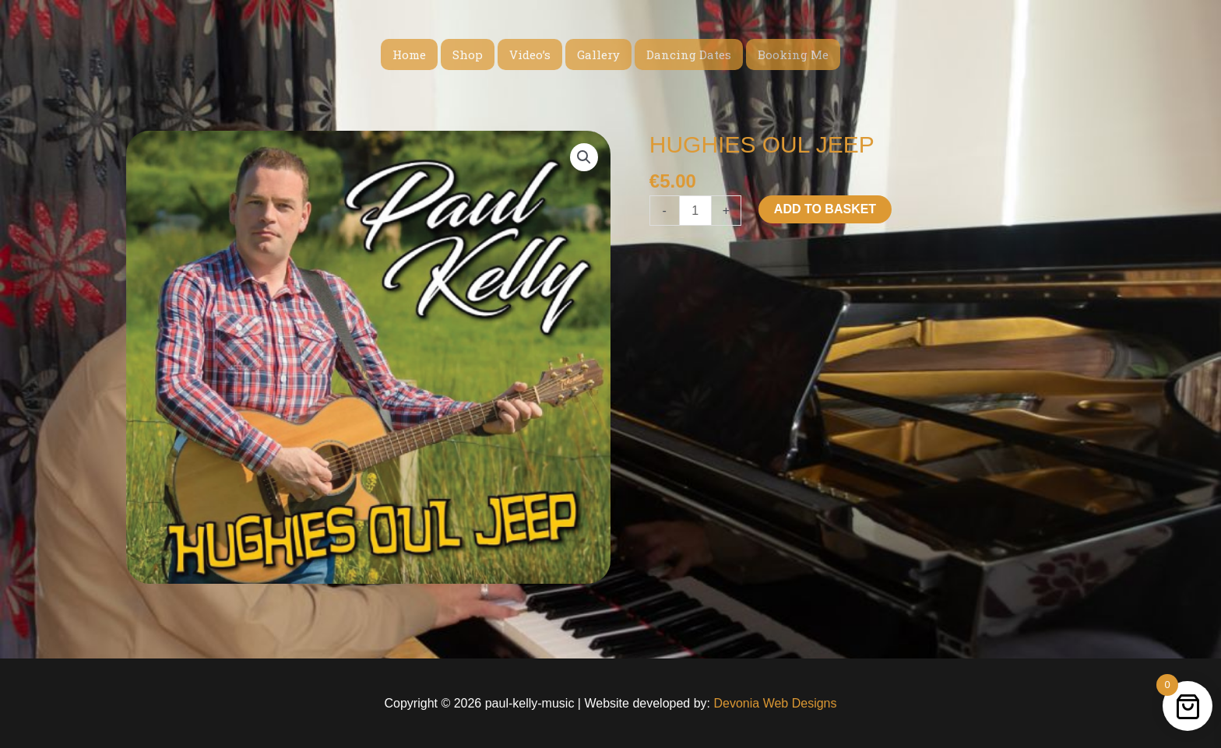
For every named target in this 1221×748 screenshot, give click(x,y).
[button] (584, 157)
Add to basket (825, 209)
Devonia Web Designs (773, 703)
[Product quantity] (695, 210)
